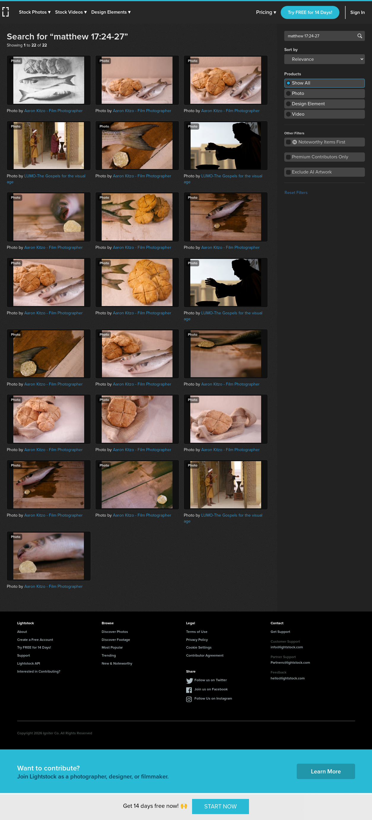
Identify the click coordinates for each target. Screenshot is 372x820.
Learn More (326, 771)
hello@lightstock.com (288, 678)
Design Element (308, 103)
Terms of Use (196, 631)
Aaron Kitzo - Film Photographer (53, 111)
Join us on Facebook (211, 689)
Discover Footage (116, 639)
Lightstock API (28, 663)
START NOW (220, 806)
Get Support (280, 631)
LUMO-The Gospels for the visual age (46, 179)
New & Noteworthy (117, 663)
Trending (109, 655)
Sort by (291, 50)
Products (292, 74)
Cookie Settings (199, 647)
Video (298, 114)
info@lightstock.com (287, 647)
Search (360, 36)
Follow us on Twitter (210, 680)
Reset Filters (296, 193)
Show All (301, 82)
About (22, 631)
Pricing (266, 12)
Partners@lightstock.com (290, 662)
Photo (298, 93)
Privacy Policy (197, 639)
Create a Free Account (35, 639)
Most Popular (112, 647)
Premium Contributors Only (320, 156)
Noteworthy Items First (318, 141)
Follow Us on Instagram (213, 698)
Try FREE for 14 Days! (310, 12)
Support (23, 655)
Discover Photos (115, 631)
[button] (34, 12)
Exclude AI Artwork (312, 171)
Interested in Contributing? (38, 671)
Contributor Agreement (204, 655)
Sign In (357, 12)
